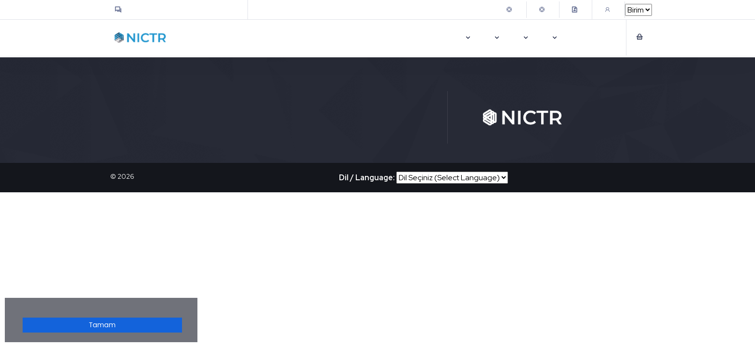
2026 (125, 176)
